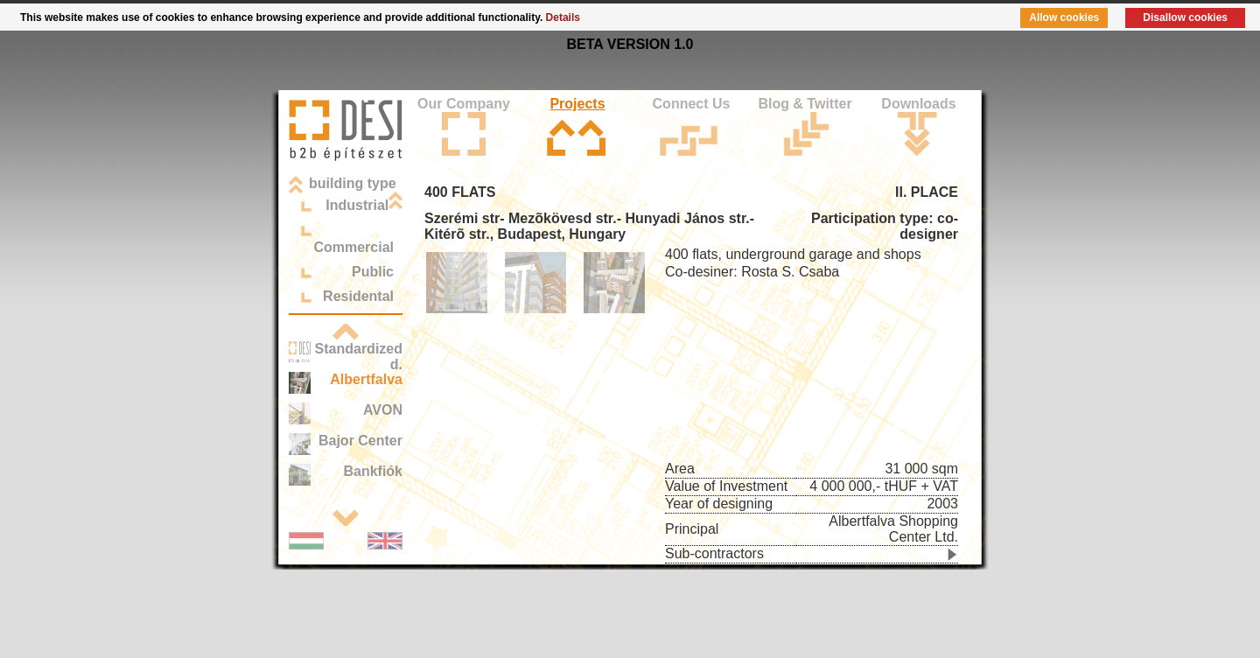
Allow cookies (1064, 17)
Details (563, 17)
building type (352, 183)
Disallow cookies (1185, 17)
